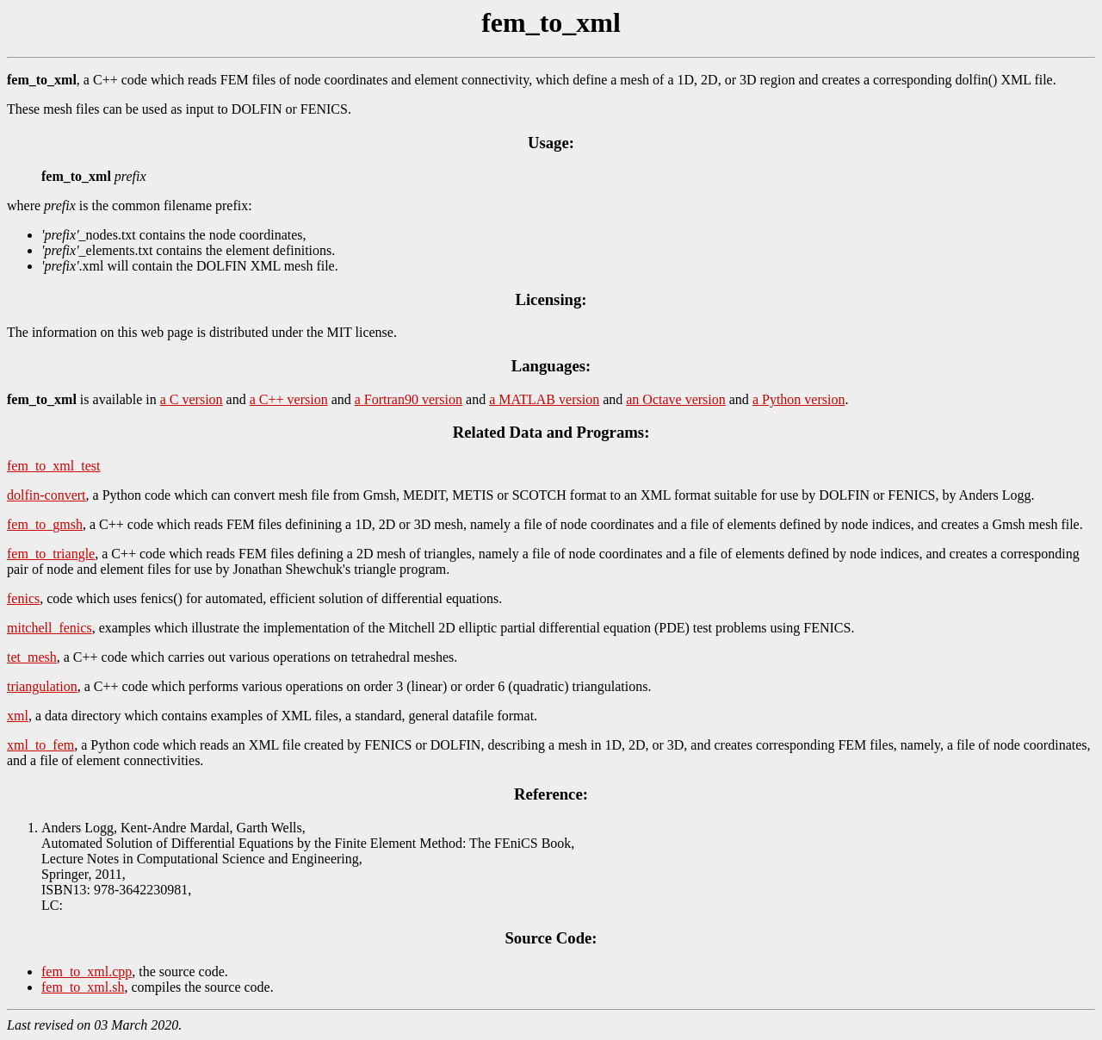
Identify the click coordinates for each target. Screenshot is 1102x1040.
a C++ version (289, 399)
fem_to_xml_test (53, 465)
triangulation (42, 686)
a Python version (798, 399)
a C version (191, 399)
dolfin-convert (46, 495)
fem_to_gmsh (45, 524)
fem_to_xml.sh (82, 987)
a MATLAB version (544, 399)
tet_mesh (32, 657)
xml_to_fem (40, 745)
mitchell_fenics (49, 627)
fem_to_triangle (51, 553)
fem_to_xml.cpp (86, 971)
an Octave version (676, 399)
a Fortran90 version (408, 399)
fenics (23, 598)
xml (17, 715)
